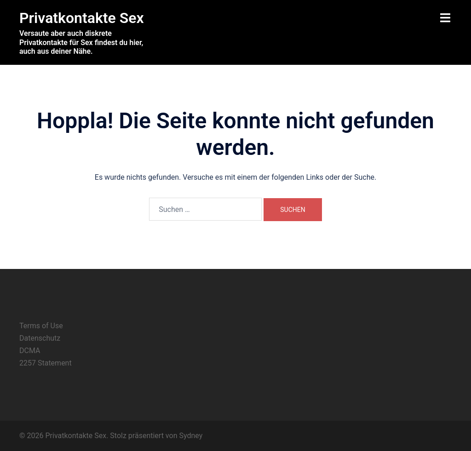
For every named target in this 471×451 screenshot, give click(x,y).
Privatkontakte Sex (81, 18)
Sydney (190, 435)
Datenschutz (39, 338)
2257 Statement (45, 363)
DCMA (29, 350)
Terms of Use (41, 325)
